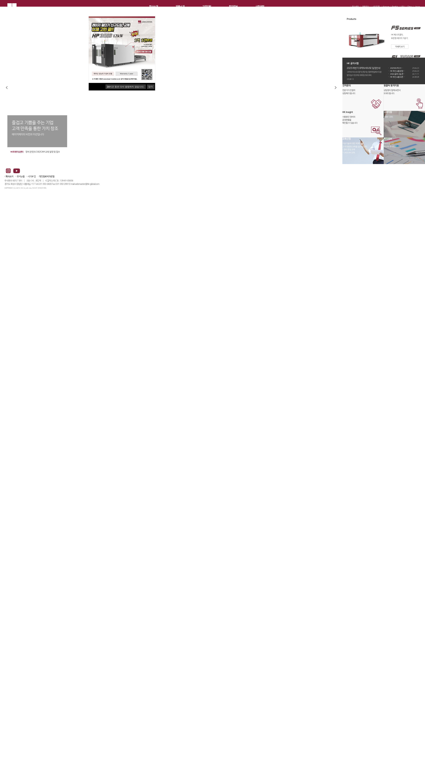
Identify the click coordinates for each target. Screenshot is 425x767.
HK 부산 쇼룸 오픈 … (404, 78)
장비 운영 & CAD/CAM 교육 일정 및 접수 (43, 152)
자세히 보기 (399, 48)
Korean (386, 7)
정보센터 (355, 7)
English (395, 7)
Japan (417, 7)
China (409, 7)
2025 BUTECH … (404, 69)
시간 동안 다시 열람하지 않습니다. (125, 86)
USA (402, 7)
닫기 (150, 86)
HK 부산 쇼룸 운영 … (404, 72)
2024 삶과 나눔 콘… (404, 75)
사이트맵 (376, 7)
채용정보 (365, 7)
